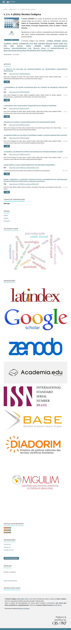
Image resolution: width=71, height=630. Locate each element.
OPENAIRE (37, 46)
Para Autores (7, 547)
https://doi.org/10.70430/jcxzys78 (19, 108)
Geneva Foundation (47, 50)
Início (6, 9)
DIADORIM (41, 43)
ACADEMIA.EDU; (24, 43)
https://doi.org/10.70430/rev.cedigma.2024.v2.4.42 (24, 167)
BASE (35, 43)
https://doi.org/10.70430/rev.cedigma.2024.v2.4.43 (24, 184)
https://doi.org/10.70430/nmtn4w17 (19, 154)
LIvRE (11, 46)
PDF (7, 82)
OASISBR (47, 46)
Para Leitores (7, 544)
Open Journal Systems (10, 580)
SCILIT (39, 50)
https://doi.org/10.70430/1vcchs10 (19, 125)
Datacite (19, 46)
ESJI (31, 43)
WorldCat (33, 50)
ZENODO (15, 43)
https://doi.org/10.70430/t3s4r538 (19, 92)
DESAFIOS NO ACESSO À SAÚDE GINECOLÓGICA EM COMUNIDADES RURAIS (29, 122)
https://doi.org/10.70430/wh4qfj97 (19, 138)
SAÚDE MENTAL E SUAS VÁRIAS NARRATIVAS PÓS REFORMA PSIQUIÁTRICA (29, 165)
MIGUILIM (49, 43)
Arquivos (12, 9)
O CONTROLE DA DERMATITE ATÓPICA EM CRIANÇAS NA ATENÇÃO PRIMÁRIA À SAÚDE (33, 152)
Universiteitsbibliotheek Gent (21, 48)
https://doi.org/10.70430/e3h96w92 (19, 74)
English (6, 215)
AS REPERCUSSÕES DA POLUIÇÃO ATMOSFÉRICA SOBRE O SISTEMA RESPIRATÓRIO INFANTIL (35, 135)
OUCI (28, 50)
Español (6, 218)
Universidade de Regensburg (17, 50)
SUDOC (28, 46)
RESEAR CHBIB (58, 43)
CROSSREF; (58, 41)
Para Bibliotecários (9, 550)
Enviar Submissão (11, 558)
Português (7, 221)
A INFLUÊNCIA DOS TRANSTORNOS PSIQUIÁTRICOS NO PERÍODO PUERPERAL (30, 106)
